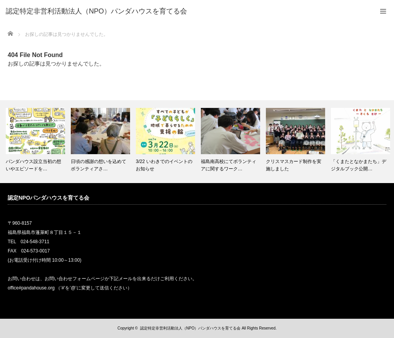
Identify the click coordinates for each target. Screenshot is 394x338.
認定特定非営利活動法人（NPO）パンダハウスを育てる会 (190, 328)
